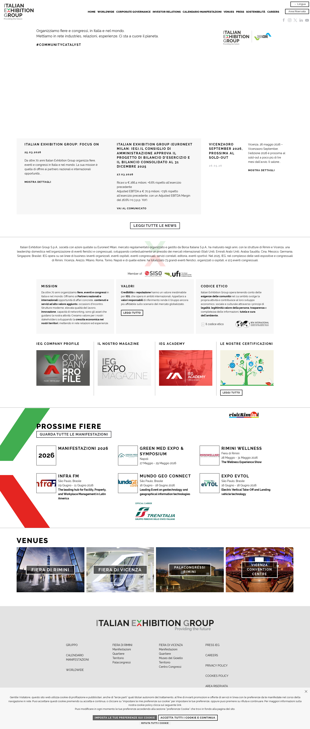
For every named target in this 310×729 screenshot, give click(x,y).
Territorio (118, 658)
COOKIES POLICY (216, 675)
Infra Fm (68, 476)
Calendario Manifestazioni (202, 11)
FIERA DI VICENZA (171, 645)
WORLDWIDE (75, 669)
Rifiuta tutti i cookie (155, 723)
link (179, 705)
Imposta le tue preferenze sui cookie (125, 717)
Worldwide (105, 11)
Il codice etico (212, 324)
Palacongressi (121, 662)
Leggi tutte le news (155, 226)
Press (240, 11)
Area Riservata (297, 11)
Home (91, 11)
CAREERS (211, 655)
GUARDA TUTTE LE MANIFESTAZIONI (74, 434)
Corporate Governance (133, 11)
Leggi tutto (132, 312)
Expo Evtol (235, 476)
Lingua (300, 4)
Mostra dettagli (38, 181)
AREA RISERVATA (216, 686)
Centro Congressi (170, 666)
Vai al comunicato (131, 208)
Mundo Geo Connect (165, 476)
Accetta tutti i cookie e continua (188, 717)
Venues (229, 11)
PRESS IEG (212, 645)
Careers (273, 11)
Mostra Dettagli (261, 170)
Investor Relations (167, 11)
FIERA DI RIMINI (122, 645)
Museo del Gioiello (171, 658)
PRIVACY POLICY (216, 665)
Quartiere (118, 653)
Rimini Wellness (241, 448)
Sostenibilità (255, 11)
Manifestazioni (121, 649)
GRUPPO (72, 645)
